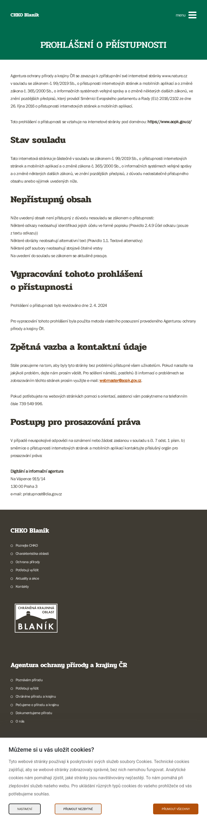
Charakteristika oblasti (32, 553)
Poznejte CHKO (27, 545)
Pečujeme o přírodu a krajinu (37, 705)
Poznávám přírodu (29, 680)
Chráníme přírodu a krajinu (36, 696)
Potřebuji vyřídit (27, 570)
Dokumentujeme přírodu (34, 713)
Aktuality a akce (27, 578)
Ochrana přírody (28, 562)
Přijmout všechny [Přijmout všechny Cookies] (176, 809)
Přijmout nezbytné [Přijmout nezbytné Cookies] (78, 809)
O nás (20, 721)
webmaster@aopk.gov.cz (120, 380)
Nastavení (24, 809)
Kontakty (22, 586)
